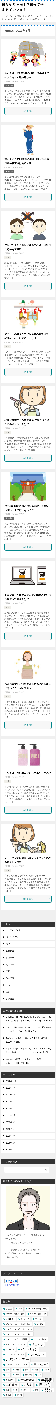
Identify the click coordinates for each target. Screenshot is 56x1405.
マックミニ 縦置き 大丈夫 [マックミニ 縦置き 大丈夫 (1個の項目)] (16, 1364)
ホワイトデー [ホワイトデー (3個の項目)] (17, 1360)
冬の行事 (10, 957)
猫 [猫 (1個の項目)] (16, 1390)
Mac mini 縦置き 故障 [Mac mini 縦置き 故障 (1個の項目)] (15, 1314)
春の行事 (10, 978)
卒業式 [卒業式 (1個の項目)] (46, 1370)
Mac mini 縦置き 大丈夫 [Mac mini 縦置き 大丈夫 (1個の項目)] (38, 1309)
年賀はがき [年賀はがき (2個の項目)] (27, 1379)
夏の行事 (9, 86)
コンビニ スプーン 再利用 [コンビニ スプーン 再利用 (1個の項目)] (16, 1339)
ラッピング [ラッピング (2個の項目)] (41, 1364)
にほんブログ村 (11, 1285)
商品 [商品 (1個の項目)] (17, 1375)
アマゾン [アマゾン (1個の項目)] (38, 1319)
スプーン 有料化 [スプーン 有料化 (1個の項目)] (40, 1339)
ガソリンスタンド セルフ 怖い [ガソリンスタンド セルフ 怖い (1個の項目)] (18, 1324)
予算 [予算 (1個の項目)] (7, 1370)
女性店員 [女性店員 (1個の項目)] (28, 1375)
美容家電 (10, 999)
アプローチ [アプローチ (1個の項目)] (25, 1319)
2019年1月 (11, 1129)
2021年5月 (11, 1088)
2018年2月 (11, 1143)
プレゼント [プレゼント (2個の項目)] (37, 1354)
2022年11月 (11, 1081)
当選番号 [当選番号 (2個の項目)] (11, 1384)
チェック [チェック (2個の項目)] (37, 1344)
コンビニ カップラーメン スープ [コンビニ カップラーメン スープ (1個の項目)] (19, 1329)
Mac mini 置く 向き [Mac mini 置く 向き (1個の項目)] (38, 1314)
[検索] (26, 1170)
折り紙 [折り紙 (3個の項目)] (44, 1385)
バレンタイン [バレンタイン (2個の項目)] (29, 1349)
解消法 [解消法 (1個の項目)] (8, 1395)
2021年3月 (11, 1101)
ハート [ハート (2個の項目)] (10, 1349)
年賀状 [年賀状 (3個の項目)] (46, 1380)
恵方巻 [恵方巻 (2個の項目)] (28, 1384)
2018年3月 (11, 1136)
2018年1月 (11, 1149)
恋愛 (7, 257)
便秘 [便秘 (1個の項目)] (17, 1370)
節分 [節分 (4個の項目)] (48, 1390)
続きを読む (36, 111)
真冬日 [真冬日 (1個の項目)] (25, 1390)
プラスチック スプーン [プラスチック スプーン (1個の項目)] (15, 1354)
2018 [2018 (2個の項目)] (9, 1308)
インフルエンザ (13, 930)
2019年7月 (11, 1115)
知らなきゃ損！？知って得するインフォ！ (22, 7)
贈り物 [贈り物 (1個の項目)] (19, 1395)
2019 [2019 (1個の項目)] (20, 1309)
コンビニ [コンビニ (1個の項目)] (40, 1324)
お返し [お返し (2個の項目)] (10, 1319)
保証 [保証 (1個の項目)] (26, 1370)
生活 (7, 346)
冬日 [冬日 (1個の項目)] (36, 1370)
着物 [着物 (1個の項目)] (36, 1390)
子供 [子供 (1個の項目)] (39, 1375)
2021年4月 (11, 1095)
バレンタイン (12, 937)
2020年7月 (11, 1108)
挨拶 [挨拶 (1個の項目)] (7, 1390)
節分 (8, 992)
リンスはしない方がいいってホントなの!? (27, 773)
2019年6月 (11, 1122)
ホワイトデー (12, 944)
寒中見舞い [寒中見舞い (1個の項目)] (10, 1380)
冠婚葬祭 (9, 518)
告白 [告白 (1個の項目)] (7, 1375)
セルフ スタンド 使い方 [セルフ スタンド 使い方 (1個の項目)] (16, 1344)
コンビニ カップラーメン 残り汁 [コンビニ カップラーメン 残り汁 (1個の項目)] (19, 1334)
